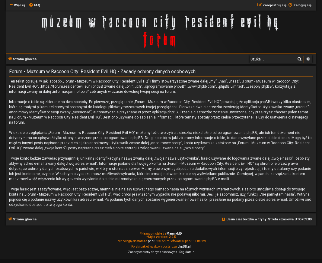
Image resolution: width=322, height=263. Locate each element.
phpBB (153, 241)
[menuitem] (34, 5)
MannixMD (174, 233)
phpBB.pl (184, 246)
